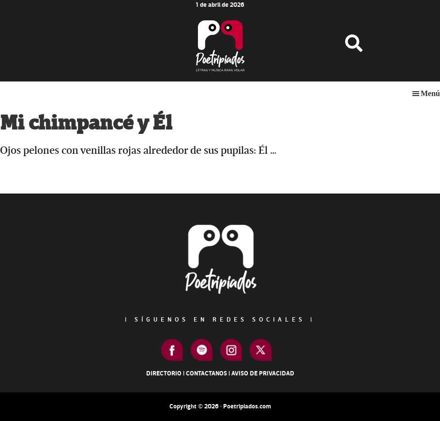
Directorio (164, 373)
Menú (430, 93)
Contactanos (206, 373)
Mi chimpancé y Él (86, 123)
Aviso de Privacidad (262, 373)
